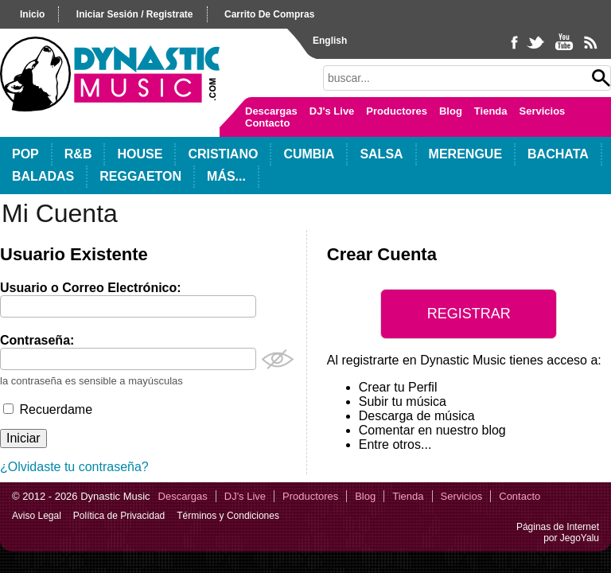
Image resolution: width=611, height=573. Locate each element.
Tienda (491, 111)
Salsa (381, 154)
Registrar (469, 314)
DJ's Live (332, 111)
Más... (226, 176)
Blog (450, 111)
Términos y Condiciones (228, 515)
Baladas (43, 176)
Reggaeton (140, 176)
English (330, 40)
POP (25, 154)
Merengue (465, 154)
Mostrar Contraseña (277, 360)
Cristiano (223, 154)
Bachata (558, 154)
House (139, 154)
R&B (78, 154)
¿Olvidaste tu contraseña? (74, 467)
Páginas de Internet (557, 526)
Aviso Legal (36, 515)
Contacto (267, 123)
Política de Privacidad (119, 515)
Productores (396, 111)
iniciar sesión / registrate (134, 14)
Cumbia (308, 154)
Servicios (543, 111)
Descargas (271, 111)
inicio (32, 14)
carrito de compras (269, 14)
